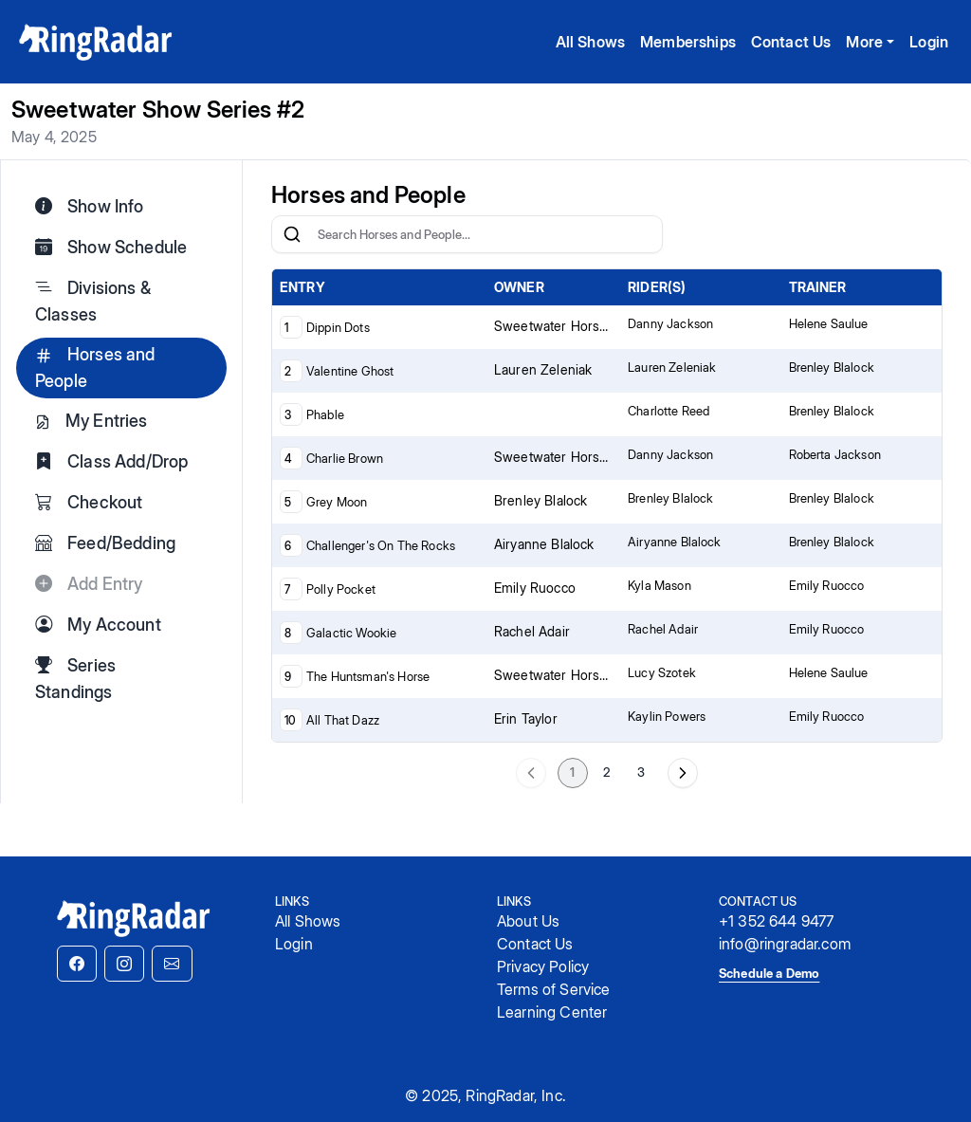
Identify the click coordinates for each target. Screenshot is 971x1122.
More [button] (864, 41)
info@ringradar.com (785, 943)
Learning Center (552, 1011)
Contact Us (791, 41)
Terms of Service (554, 989)
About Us (528, 920)
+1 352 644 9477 (776, 920)
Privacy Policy (543, 966)
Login (928, 41)
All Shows (590, 41)
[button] (77, 964)
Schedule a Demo (769, 973)
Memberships (688, 41)
